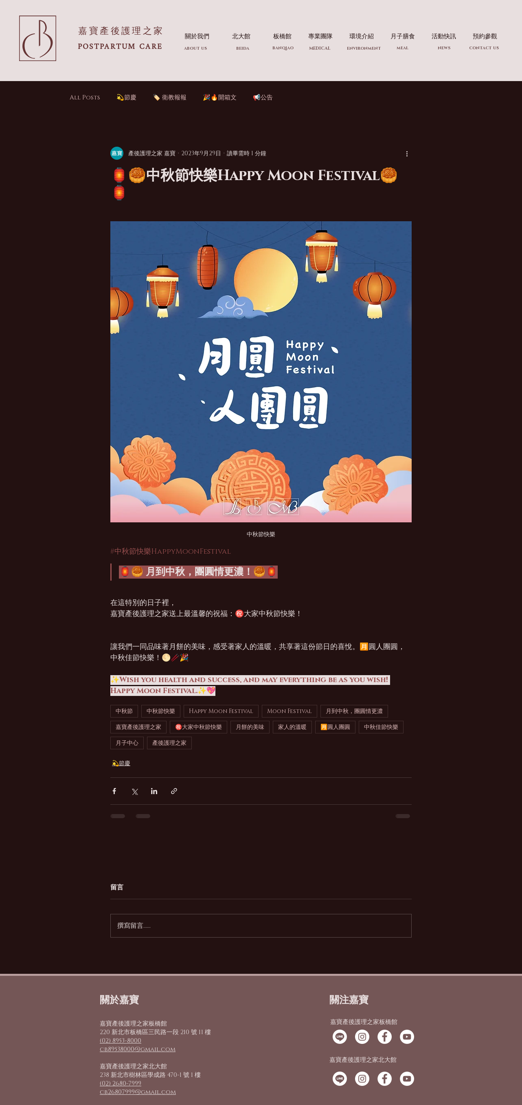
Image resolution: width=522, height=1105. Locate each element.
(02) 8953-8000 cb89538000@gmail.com (137, 1045)
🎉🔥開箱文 (220, 97)
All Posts (85, 97)
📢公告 (263, 97)
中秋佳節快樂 (381, 727)
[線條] (340, 1037)
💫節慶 (126, 97)
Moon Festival (289, 711)
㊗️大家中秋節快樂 (198, 727)
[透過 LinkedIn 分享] (154, 791)
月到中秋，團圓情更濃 (354, 711)
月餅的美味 (250, 727)
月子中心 (127, 743)
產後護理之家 (169, 743)
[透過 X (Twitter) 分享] (134, 791)
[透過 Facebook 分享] (114, 791)
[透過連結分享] (174, 791)
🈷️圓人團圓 (335, 727)
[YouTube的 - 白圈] (407, 1037)
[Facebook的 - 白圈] (384, 1037)
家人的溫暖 (292, 727)
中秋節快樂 (161, 711)
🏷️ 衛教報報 (169, 97)
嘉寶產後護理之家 (138, 727)
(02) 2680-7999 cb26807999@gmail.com (138, 1087)
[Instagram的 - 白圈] (362, 1037)
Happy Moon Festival (221, 711)
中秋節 (124, 711)
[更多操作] (407, 153)
